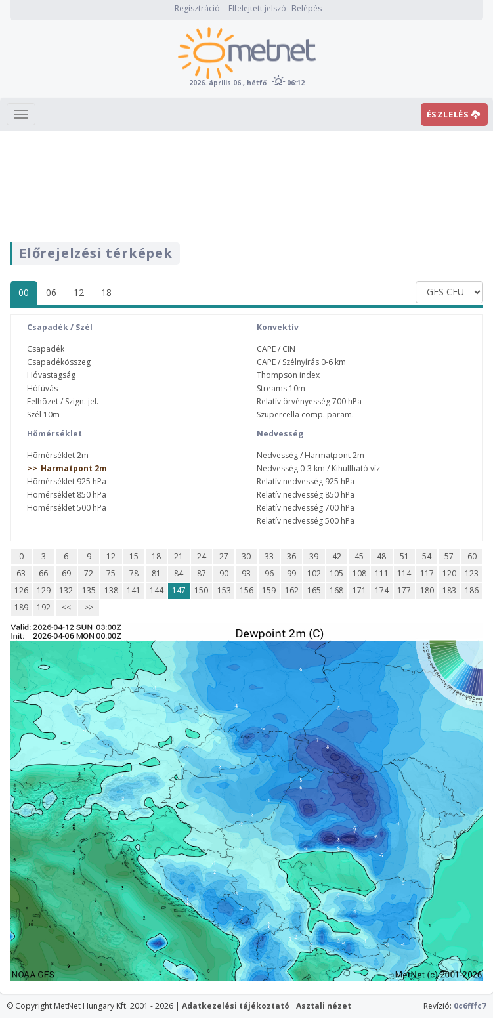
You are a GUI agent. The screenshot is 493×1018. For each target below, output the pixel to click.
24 (201, 556)
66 (43, 573)
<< (66, 607)
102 (314, 573)
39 (313, 556)
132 (66, 590)
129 (44, 590)
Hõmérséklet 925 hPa (66, 481)
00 (23, 292)
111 (382, 573)
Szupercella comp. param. (305, 414)
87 (201, 573)
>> (88, 607)
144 (156, 590)
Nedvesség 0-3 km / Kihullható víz (318, 468)
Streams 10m (281, 388)
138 (111, 590)
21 (178, 556)
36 (291, 556)
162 (292, 590)
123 (472, 573)
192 (44, 607)
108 (359, 573)
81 (156, 573)
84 (178, 573)
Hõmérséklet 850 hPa (66, 494)
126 (21, 590)
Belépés (306, 8)
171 (359, 590)
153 (224, 590)
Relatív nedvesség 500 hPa (305, 520)
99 (291, 573)
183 (449, 590)
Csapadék (45, 348)
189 (21, 607)
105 (336, 573)
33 (269, 556)
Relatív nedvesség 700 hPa (305, 507)
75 (111, 573)
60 (472, 556)
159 (269, 590)
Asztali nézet (323, 1005)
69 (66, 573)
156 (246, 590)
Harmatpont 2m (74, 468)
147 (179, 590)
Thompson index (288, 375)
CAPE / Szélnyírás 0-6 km (301, 362)
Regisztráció (197, 8)
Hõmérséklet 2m (58, 455)
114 (404, 573)
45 (359, 556)
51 (404, 556)
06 (51, 292)
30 (246, 556)
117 (427, 573)
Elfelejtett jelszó (257, 8)
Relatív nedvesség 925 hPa (305, 481)
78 (134, 573)
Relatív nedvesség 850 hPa (305, 494)
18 (106, 292)
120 (449, 573)
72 (88, 573)
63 (21, 573)
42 (336, 556)
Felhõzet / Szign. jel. (62, 401)
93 (246, 573)
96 (269, 573)
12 (79, 292)
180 (427, 590)
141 (133, 590)
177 (404, 590)
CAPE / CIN (276, 348)
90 (223, 573)
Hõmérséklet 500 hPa (66, 507)
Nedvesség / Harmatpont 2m (310, 455)
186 (472, 590)
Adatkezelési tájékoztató (235, 1005)
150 (201, 590)
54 (426, 556)
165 (314, 590)
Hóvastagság (51, 375)
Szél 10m (43, 414)
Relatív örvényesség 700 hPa (309, 401)
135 (89, 590)
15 (134, 556)
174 (382, 590)
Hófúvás (42, 388)
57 (449, 556)
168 (336, 590)
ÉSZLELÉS (454, 114)
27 (223, 556)
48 (381, 556)
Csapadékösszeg (59, 362)
